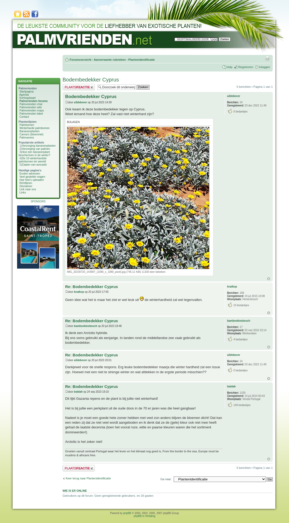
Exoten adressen (29, 173)
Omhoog (268, 278)
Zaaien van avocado (34, 164)
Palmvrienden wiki (30, 107)
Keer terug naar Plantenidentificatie (88, 478)
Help (229, 67)
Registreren (245, 67)
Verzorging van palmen (36, 148)
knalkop (79, 291)
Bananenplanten (29, 131)
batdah (78, 391)
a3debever (80, 102)
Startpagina (26, 91)
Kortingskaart (27, 97)
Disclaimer (25, 186)
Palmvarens (26, 137)
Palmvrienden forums (33, 100)
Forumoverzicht (80, 59)
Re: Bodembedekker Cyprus (91, 286)
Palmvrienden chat (30, 104)
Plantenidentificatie (141, 59)
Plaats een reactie (79, 87)
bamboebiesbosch (85, 326)
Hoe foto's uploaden (31, 179)
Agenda (24, 94)
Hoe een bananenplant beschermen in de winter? (34, 153)
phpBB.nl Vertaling (144, 516)
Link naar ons (27, 189)
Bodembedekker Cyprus (91, 80)
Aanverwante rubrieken (110, 59)
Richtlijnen (25, 182)
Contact (24, 116)
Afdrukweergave (267, 58)
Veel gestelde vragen (32, 176)
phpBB (127, 513)
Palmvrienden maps (31, 110)
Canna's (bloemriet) (31, 134)
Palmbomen (26, 124)
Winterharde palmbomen (34, 128)
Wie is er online (75, 490)
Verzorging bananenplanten (38, 145)
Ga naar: (166, 479)
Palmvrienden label (31, 113)
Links (22, 192)
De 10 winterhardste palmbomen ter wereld (33, 160)
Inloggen (264, 67)
